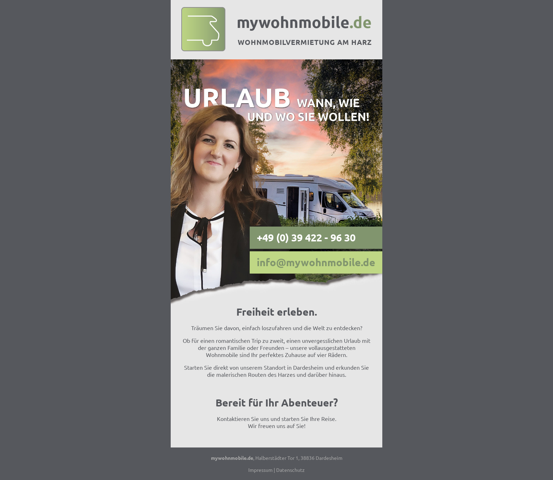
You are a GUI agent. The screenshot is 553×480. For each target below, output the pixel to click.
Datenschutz (290, 470)
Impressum (260, 470)
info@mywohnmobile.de (316, 262)
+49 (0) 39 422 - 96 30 (306, 237)
